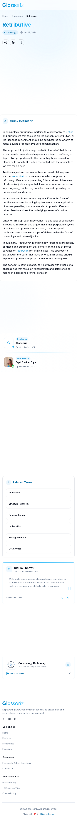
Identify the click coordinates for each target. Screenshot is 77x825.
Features (6, 738)
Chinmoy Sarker (47, 814)
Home (5, 16)
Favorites (7, 749)
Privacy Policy (9, 782)
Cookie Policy (9, 793)
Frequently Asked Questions (16, 763)
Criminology (17, 16)
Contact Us (7, 768)
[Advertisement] (38, 88)
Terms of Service (11, 788)
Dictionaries (8, 743)
